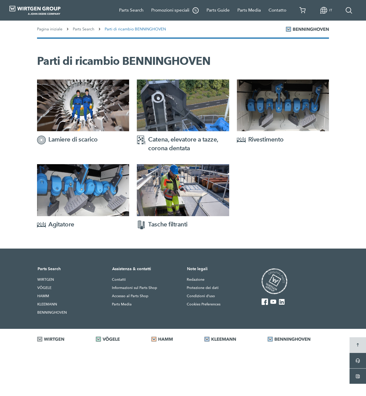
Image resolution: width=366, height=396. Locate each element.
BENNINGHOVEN (52, 312)
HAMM (43, 296)
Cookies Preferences (203, 304)
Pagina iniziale (50, 29)
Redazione (195, 279)
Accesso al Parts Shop (130, 296)
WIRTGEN (45, 279)
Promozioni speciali (175, 10)
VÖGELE (44, 287)
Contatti (119, 279)
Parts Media (249, 10)
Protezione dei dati (203, 287)
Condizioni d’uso (201, 296)
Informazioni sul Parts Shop (134, 287)
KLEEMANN (47, 304)
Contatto (277, 10)
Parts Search (131, 10)
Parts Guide (218, 10)
